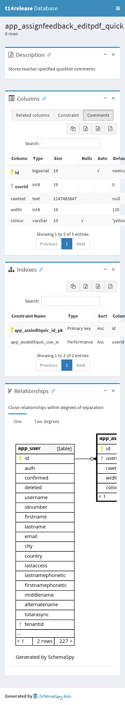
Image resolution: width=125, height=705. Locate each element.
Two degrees (46, 421)
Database (31, 8)
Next (80, 244)
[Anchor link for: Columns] (43, 98)
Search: (62, 143)
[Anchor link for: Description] (48, 54)
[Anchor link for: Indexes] (40, 269)
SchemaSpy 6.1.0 (52, 696)
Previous (48, 244)
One (18, 421)
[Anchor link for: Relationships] (52, 390)
